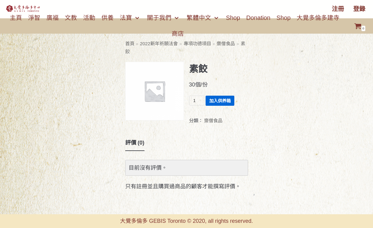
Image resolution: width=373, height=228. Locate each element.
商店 (178, 33)
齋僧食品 (226, 43)
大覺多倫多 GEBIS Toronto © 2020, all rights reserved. (186, 221)
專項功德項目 (197, 43)
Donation (258, 17)
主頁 (16, 17)
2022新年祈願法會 (159, 43)
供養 (107, 17)
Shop (233, 17)
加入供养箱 (220, 100)
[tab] (134, 143)
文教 (71, 17)
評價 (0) (134, 143)
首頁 (129, 43)
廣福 (52, 17)
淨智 (34, 17)
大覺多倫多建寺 (318, 17)
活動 (89, 17)
